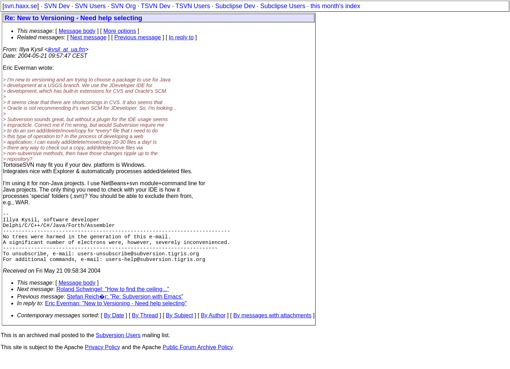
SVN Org (123, 6)
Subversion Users (118, 348)
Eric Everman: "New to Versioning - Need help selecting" (116, 316)
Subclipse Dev (235, 6)
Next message (88, 37)
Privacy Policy (102, 360)
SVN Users (90, 6)
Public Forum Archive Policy (197, 360)
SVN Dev (56, 6)
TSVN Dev (155, 6)
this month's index (335, 6)
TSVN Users (192, 6)
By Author (213, 328)
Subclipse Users (282, 6)
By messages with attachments (272, 328)
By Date (114, 328)
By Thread (145, 328)
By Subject (179, 328)
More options (119, 31)
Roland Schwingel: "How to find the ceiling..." (112, 302)
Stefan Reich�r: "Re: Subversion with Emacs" (125, 309)
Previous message (137, 37)
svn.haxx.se (20, 6)
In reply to (181, 37)
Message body (76, 31)
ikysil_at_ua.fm (66, 49)
